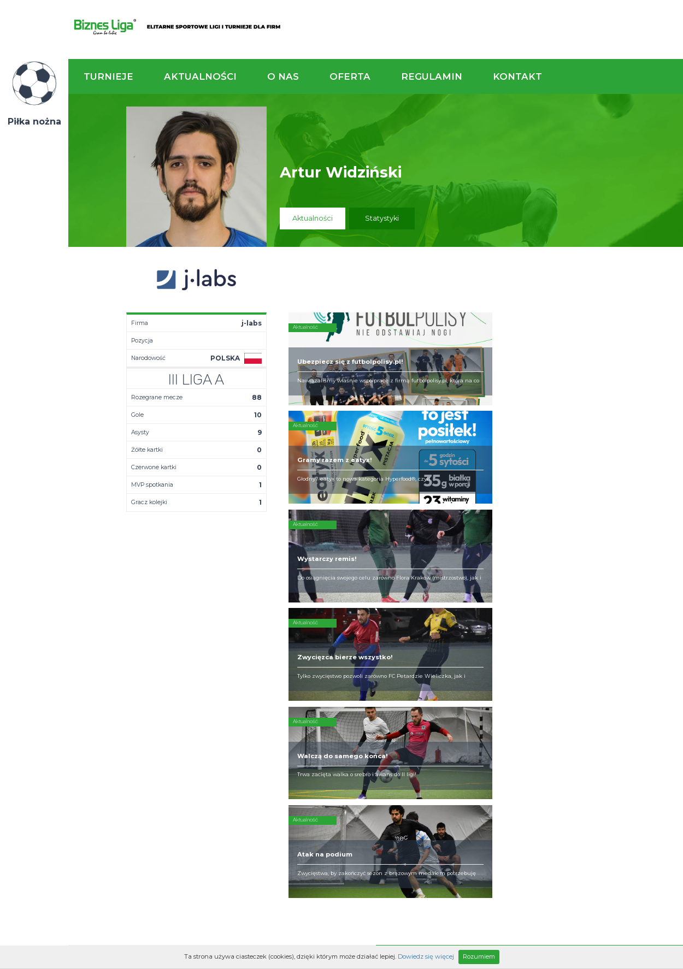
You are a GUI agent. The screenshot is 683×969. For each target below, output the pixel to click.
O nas (283, 76)
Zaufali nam (336, 685)
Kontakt (517, 76)
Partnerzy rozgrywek (375, 770)
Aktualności (200, 76)
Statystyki (382, 218)
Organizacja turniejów (443, 685)
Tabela (238, 694)
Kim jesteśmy (339, 676)
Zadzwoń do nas (474, 616)
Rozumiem (479, 956)
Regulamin (431, 76)
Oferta (349, 76)
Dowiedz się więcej (426, 956)
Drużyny (240, 702)
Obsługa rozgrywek (349, 702)
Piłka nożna (34, 121)
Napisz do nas (627, 616)
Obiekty (329, 694)
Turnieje (108, 76)
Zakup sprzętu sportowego (430, 698)
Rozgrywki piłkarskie (441, 676)
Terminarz (244, 685)
